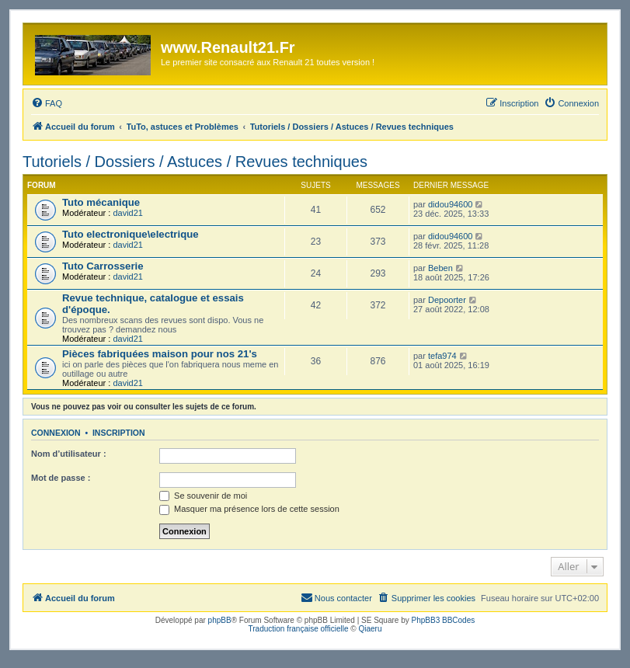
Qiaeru (369, 629)
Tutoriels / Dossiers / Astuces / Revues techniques (195, 161)
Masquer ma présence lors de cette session (249, 508)
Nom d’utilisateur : (68, 453)
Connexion (56, 432)
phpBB (219, 620)
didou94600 (450, 204)
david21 (128, 212)
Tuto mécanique (101, 202)
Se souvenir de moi (203, 495)
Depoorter (447, 299)
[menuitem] (46, 103)
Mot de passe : (60, 477)
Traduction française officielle (299, 629)
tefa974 (442, 355)
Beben (440, 268)
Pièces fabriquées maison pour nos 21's (159, 354)
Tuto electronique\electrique (130, 234)
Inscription (118, 432)
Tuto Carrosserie (103, 266)
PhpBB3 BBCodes (443, 620)
